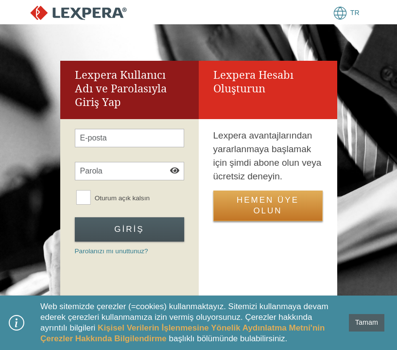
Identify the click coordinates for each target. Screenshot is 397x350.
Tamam (366, 322)
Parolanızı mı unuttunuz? (111, 251)
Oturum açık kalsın (121, 198)
